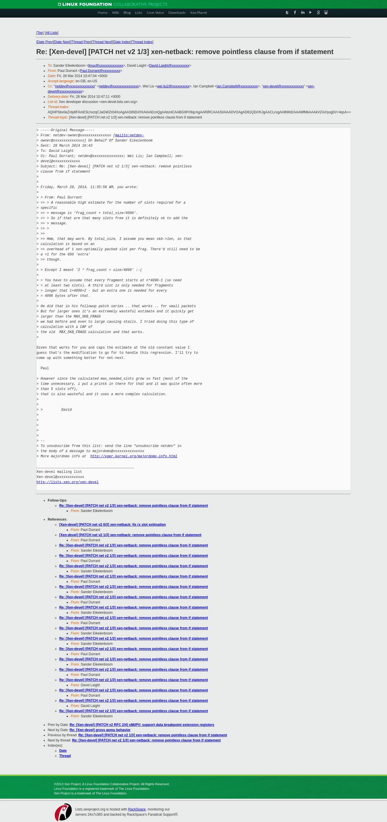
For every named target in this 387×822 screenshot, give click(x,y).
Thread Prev (81, 42)
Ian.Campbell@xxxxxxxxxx (237, 86)
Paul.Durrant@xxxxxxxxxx (100, 71)
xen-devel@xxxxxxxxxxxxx (283, 86)
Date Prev (44, 42)
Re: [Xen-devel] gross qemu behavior (100, 730)
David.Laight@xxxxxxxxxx (169, 66)
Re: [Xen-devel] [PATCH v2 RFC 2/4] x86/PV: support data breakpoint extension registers (142, 725)
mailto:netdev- (129, 135)
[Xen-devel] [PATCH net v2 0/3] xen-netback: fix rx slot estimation (112, 525)
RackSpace (136, 809)
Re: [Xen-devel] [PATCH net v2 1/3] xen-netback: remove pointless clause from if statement (133, 506)
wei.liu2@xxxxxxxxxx (173, 86)
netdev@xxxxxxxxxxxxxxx (75, 86)
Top (40, 33)
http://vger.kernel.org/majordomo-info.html (133, 456)
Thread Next (102, 42)
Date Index (122, 42)
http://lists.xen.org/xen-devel (68, 482)
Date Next (62, 42)
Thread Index (142, 42)
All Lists (52, 33)
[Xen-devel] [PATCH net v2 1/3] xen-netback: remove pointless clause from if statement (130, 535)
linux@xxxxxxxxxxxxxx (105, 66)
